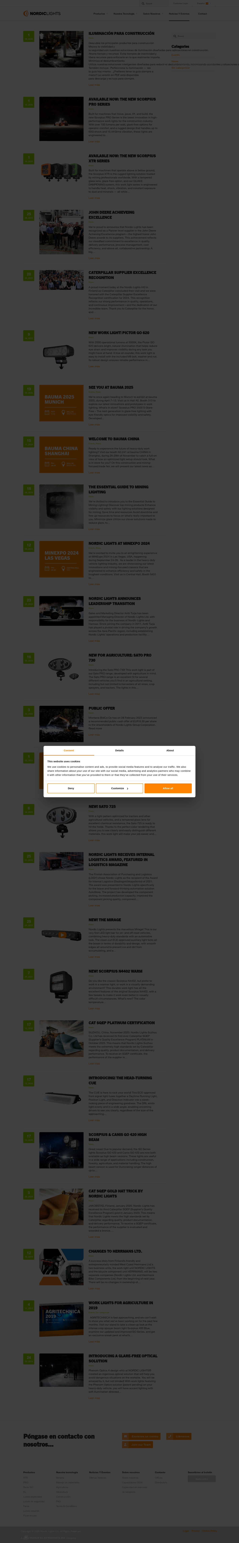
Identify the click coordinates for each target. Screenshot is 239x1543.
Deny (71, 788)
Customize (119, 788)
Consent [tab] (69, 750)
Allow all (168, 788)
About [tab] (170, 750)
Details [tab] (119, 750)
